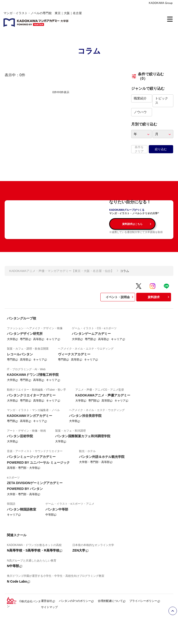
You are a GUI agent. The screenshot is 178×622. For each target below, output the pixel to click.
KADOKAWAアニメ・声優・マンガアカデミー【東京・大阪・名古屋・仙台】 (61, 276)
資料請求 (159, 302)
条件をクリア (139, 149)
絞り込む (161, 149)
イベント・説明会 (120, 302)
